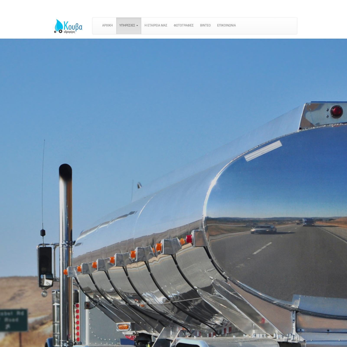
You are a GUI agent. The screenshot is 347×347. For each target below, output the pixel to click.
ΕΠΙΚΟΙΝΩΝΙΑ (226, 25)
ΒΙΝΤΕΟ (205, 25)
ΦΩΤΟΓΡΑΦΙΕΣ (184, 25)
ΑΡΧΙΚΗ (107, 25)
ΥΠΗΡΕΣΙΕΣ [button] (128, 25)
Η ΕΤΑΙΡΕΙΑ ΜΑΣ (156, 25)
